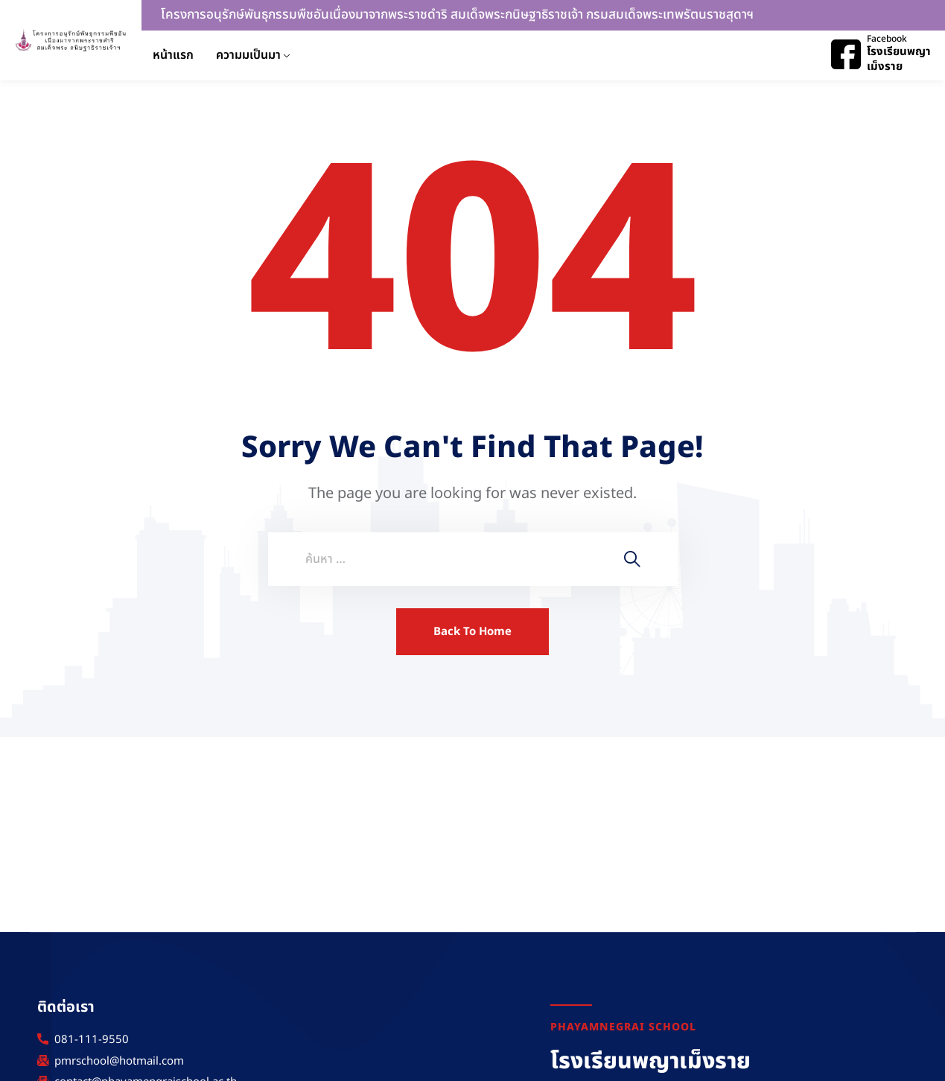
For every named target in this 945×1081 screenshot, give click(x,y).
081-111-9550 (91, 1040)
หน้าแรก (173, 55)
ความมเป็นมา (248, 55)
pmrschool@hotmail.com (119, 1061)
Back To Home (472, 631)
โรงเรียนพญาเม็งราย (899, 59)
